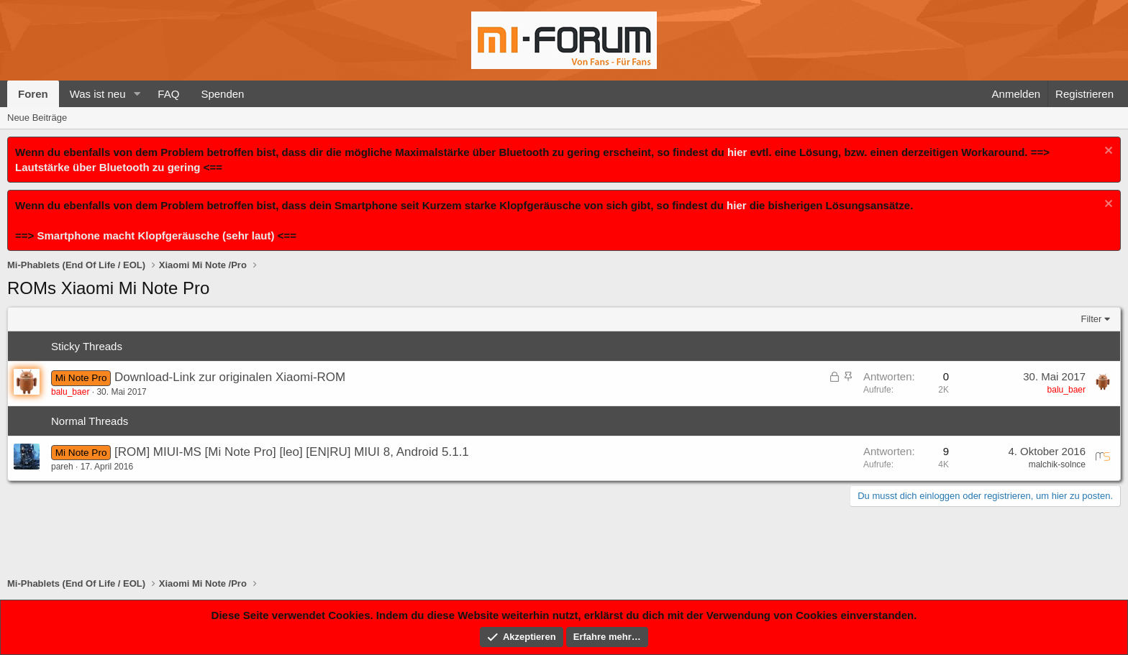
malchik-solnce (1057, 464)
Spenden (222, 94)
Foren (33, 94)
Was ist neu (98, 94)
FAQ (168, 94)
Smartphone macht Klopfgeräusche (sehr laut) (155, 235)
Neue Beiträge (37, 117)
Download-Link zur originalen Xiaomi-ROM (229, 377)
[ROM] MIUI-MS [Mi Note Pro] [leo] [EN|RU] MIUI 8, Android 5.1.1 (291, 452)
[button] (137, 94)
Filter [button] (1091, 318)
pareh (62, 467)
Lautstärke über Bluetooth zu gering (108, 167)
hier (737, 152)
